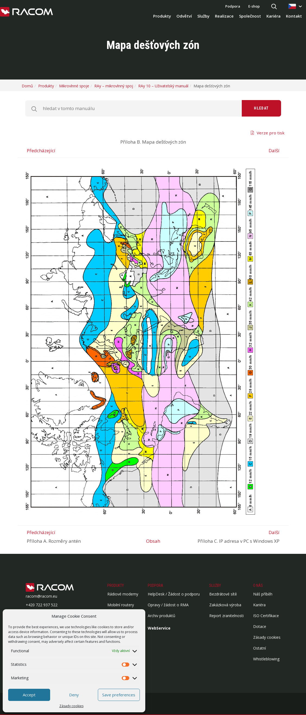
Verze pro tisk (271, 132)
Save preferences (118, 694)
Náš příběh (262, 594)
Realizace (224, 16)
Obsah (153, 541)
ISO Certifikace (266, 615)
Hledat (261, 108)
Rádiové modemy (122, 594)
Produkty (162, 16)
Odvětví (184, 16)
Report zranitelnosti (226, 615)
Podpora (232, 6)
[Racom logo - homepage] (26, 12)
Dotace (259, 626)
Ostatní (259, 648)
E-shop (254, 6)
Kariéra (273, 16)
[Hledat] (274, 7)
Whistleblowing (266, 658)
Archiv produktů (161, 615)
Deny (74, 694)
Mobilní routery (120, 604)
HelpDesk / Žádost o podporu (174, 594)
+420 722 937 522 (41, 604)
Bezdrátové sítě (223, 594)
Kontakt (294, 16)
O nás (258, 585)
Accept (29, 694)
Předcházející (41, 150)
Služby (203, 16)
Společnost (250, 16)
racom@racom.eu (41, 596)
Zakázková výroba (225, 604)
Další (274, 150)
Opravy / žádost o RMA (168, 604)
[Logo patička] (58, 587)
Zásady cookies (71, 706)
